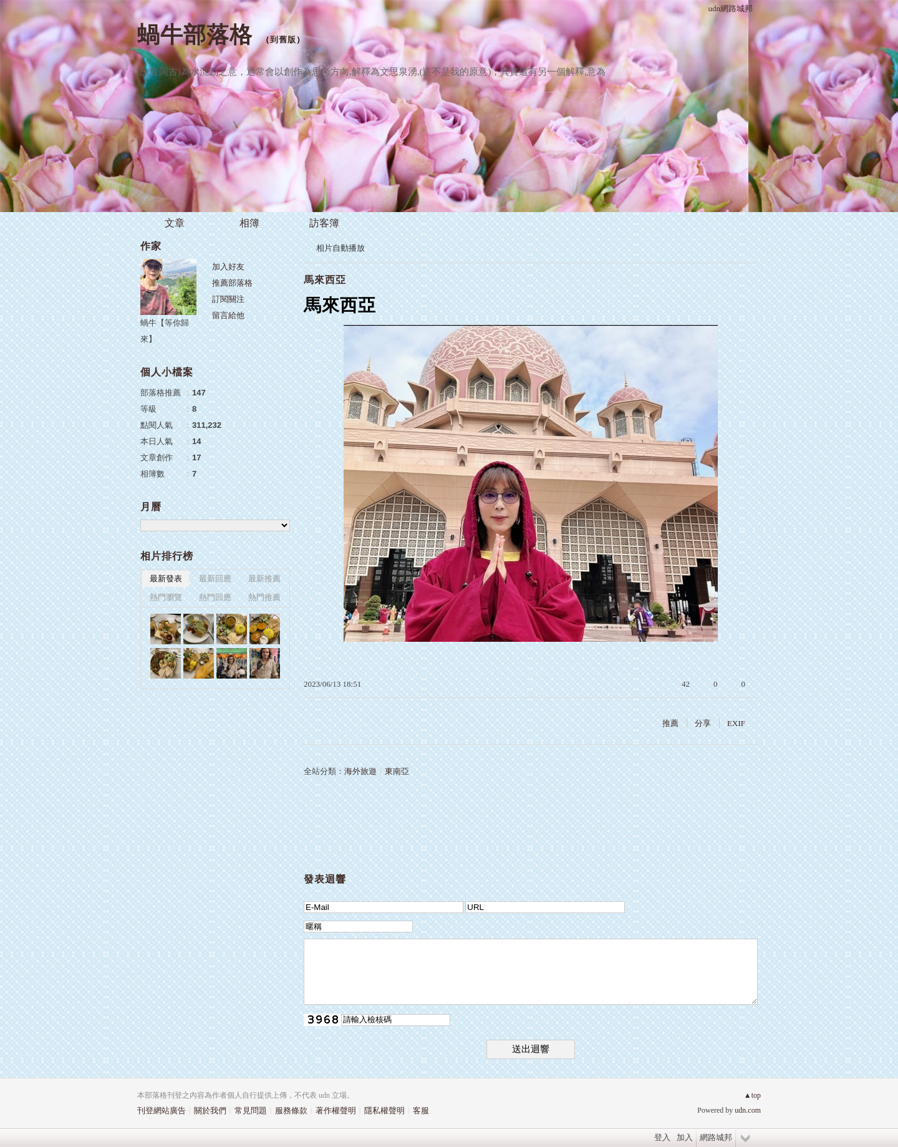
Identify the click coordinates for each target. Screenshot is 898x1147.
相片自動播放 (340, 248)
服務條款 (291, 1110)
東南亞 (397, 771)
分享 (703, 723)
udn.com (748, 1110)
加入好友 (228, 266)
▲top (752, 1095)
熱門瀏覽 (166, 597)
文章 (175, 223)
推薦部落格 (232, 283)
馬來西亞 (325, 279)
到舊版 (283, 39)
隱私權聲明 (384, 1110)
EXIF (736, 723)
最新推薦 (264, 578)
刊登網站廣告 (161, 1110)
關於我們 (210, 1110)
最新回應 (215, 578)
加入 (685, 1137)
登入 (662, 1137)
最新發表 (166, 578)
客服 (421, 1110)
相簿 (249, 223)
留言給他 (228, 315)
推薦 (670, 723)
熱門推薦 (264, 597)
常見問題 (250, 1110)
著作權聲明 (336, 1110)
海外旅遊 (360, 771)
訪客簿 (324, 223)
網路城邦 (716, 1137)
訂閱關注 (228, 299)
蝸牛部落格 (195, 34)
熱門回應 (215, 597)
